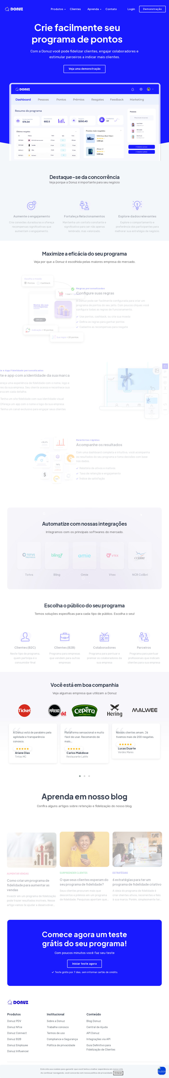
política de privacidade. (101, 1073)
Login (131, 9)
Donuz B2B (14, 1039)
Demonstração (152, 8)
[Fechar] (118, 1073)
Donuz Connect (17, 1033)
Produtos (57, 9)
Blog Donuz (93, 1021)
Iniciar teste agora (84, 963)
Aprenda (93, 9)
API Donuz (92, 1033)
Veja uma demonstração (85, 68)
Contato (111, 9)
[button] (80, 776)
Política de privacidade (61, 1045)
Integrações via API (98, 1039)
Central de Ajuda (97, 1027)
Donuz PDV (14, 1021)
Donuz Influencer (18, 1051)
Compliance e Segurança (62, 1039)
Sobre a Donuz (56, 1021)
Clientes (75, 9)
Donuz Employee (17, 1045)
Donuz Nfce (14, 1027)
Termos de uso (56, 1033)
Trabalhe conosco (58, 1027)
